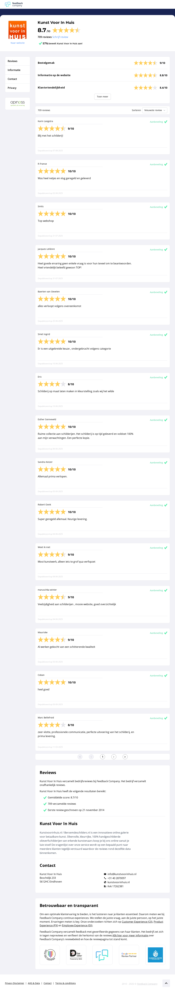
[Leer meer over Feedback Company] (102, 954)
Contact (48, 983)
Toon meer (102, 96)
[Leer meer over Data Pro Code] (49, 954)
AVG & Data (34, 983)
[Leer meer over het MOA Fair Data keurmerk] (76, 954)
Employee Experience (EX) (77, 925)
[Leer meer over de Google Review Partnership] (129, 954)
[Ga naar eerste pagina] (79, 756)
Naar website (18, 42)
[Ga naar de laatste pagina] (125, 756)
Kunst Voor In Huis (56, 22)
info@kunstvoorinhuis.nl (122, 874)
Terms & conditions (65, 983)
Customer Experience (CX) (137, 921)
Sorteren (136, 110)
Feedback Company (147, 983)
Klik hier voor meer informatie (131, 935)
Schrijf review (60, 37)
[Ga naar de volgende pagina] (113, 756)
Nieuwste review (155, 110)
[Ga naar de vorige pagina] (91, 756)
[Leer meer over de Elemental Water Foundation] (155, 954)
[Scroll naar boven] (166, 983)
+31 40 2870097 (117, 878)
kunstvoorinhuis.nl (119, 882)
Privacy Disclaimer (14, 983)
